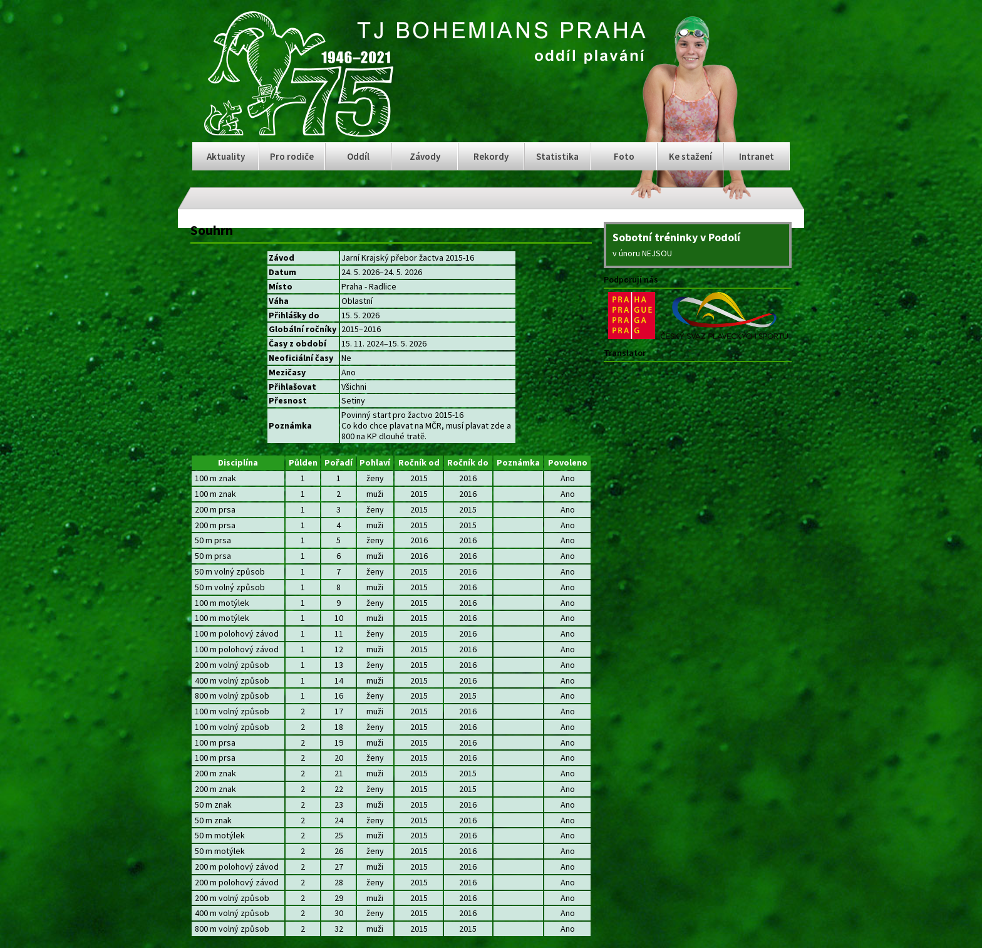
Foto (624, 156)
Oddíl (358, 156)
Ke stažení (690, 156)
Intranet (756, 156)
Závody (425, 156)
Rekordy (491, 156)
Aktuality (226, 156)
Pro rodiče (292, 156)
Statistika (557, 156)
